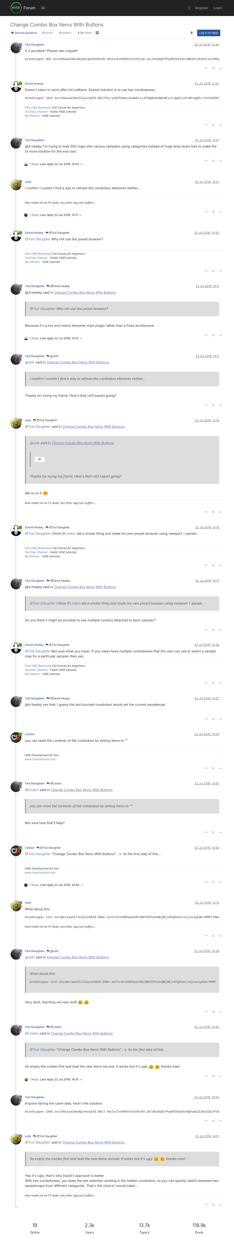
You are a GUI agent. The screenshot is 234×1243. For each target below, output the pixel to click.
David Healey (34, 83)
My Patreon (32, 115)
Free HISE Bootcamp (38, 107)
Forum (29, 7)
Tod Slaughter (35, 44)
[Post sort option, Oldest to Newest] (191, 33)
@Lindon (68, 533)
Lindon (30, 734)
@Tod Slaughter (57, 232)
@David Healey (58, 286)
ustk (28, 182)
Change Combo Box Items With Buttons (85, 292)
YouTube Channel (36, 111)
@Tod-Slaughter (38, 239)
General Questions (24, 32)
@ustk (52, 356)
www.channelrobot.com (40, 759)
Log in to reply (208, 32)
